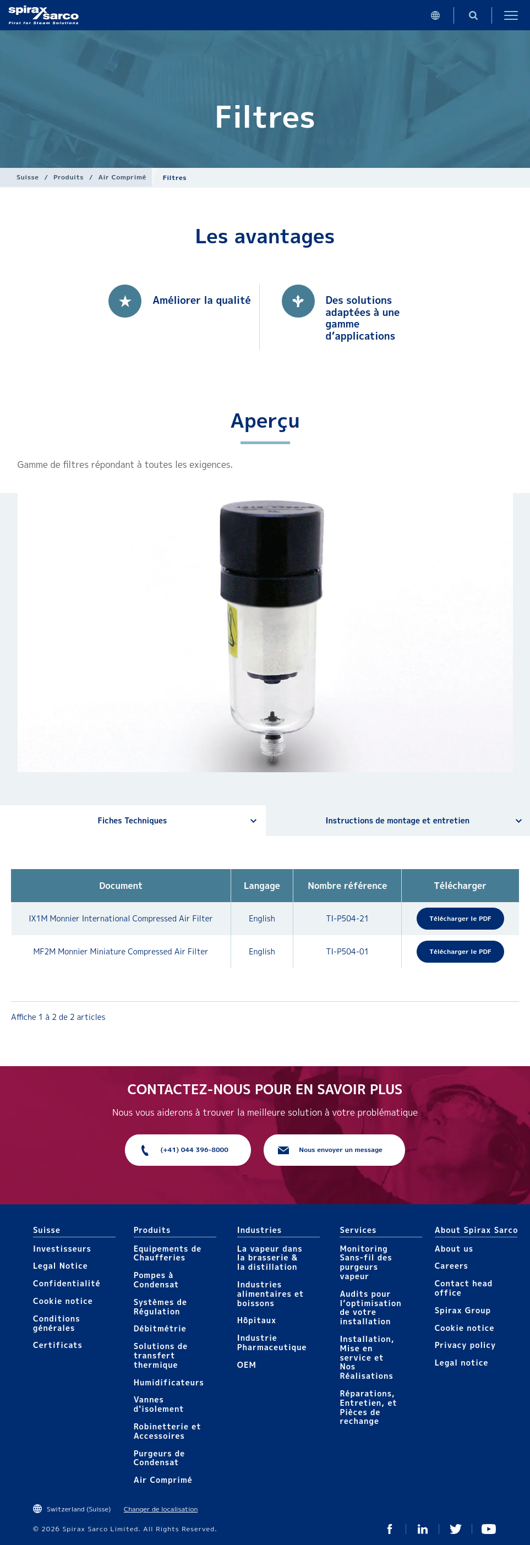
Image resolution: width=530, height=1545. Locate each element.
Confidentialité (67, 1283)
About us (454, 1248)
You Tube (488, 1529)
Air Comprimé (122, 177)
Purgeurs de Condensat (159, 1458)
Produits (68, 177)
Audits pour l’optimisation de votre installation (370, 1307)
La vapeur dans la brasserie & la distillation (270, 1258)
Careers (451, 1265)
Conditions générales (56, 1323)
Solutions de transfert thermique (161, 1355)
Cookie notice (63, 1301)
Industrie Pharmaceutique (272, 1342)
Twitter (455, 1529)
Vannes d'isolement (159, 1404)
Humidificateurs (169, 1382)
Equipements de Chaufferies (167, 1253)
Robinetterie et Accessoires (167, 1431)
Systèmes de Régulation (160, 1307)
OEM (246, 1365)
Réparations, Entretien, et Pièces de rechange (368, 1407)
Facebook (389, 1529)
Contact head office (464, 1288)
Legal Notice (60, 1265)
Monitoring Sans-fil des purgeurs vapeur (366, 1262)
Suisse (28, 177)
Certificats (58, 1345)
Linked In (422, 1529)
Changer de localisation (161, 1509)
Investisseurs (62, 1248)
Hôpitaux (256, 1320)
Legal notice (462, 1362)
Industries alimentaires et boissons (270, 1293)
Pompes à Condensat (156, 1280)
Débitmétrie (160, 1328)
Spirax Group (463, 1310)
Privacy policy (465, 1345)
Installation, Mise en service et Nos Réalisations (367, 1357)
